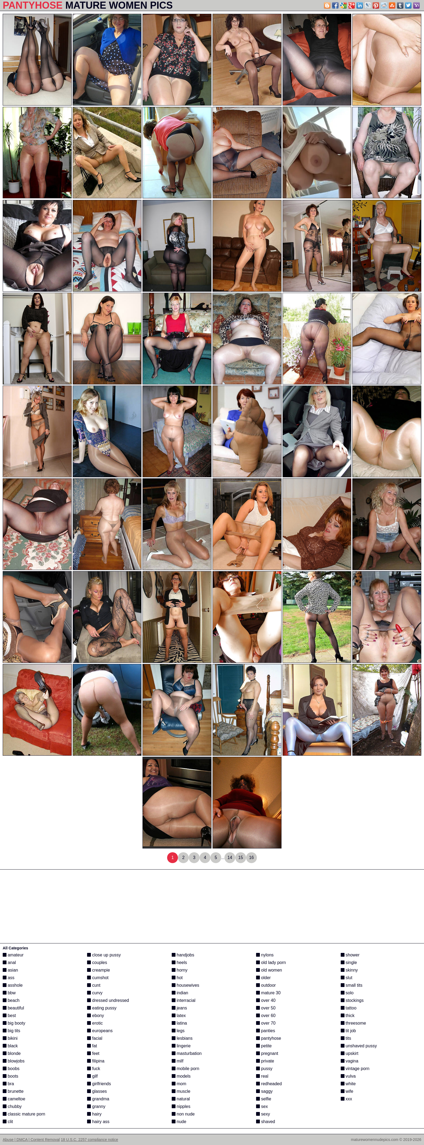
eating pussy (101, 1008)
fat (92, 1046)
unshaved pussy (359, 1046)
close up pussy (104, 955)
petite (264, 1046)
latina (179, 1023)
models (181, 1076)
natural (181, 1099)
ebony (95, 1015)
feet (93, 1053)
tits (346, 1038)
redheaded (269, 1083)
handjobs (183, 955)
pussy (264, 1068)
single (349, 962)
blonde (12, 1053)
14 (229, 857)
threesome (353, 1023)
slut (346, 977)
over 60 (266, 1015)
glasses (97, 1091)
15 (240, 857)
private (265, 1061)
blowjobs (14, 1061)
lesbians (182, 1038)
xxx (346, 1099)
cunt (93, 985)
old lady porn (271, 962)
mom (179, 1083)
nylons (265, 955)
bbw (9, 993)
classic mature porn (24, 1114)
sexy (263, 1114)
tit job (348, 1030)
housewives (185, 985)
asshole (13, 985)
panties (265, 1030)
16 (251, 857)
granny (96, 1106)
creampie (98, 970)
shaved (265, 1121)
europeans (99, 1030)
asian (10, 970)
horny (179, 970)
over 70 (266, 1023)
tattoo (348, 1008)
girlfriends (99, 1083)
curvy (94, 993)
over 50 (266, 1008)
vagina (350, 1061)
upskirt (350, 1053)
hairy (94, 1114)
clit (8, 1121)
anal (9, 962)
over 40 (266, 1000)
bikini (10, 1038)
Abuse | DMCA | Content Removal (31, 1139)
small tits (352, 985)
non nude (183, 1114)
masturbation (187, 1053)
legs (178, 1030)
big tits (11, 1030)
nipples (181, 1106)
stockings (352, 1000)
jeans (179, 1008)
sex (262, 1106)
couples (97, 962)
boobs (11, 1068)
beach (11, 1000)
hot (177, 977)
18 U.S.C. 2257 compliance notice (89, 1139)
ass (8, 977)
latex (179, 1015)
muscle (181, 1091)
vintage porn (355, 1068)
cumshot (97, 977)
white (348, 1083)
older (263, 977)
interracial (184, 1000)
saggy (264, 1091)
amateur (13, 955)
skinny (349, 970)
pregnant (267, 1053)
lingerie (181, 1046)
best (9, 1015)
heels (179, 962)
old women (269, 970)
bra (8, 1083)
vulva (348, 1076)
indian (180, 993)
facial (94, 1038)
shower (350, 955)
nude (179, 1121)
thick (348, 1015)
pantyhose (268, 1038)
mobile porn (185, 1068)
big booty (14, 1023)
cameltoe (14, 1099)
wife (347, 1091)
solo (347, 993)
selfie (263, 1099)
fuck (93, 1068)
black (10, 1046)
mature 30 (268, 993)
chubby (12, 1106)
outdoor (266, 985)
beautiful (13, 1008)
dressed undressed (108, 1000)
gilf (92, 1076)
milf (177, 1061)
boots (10, 1076)
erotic (95, 1023)
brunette (13, 1091)
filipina (95, 1061)
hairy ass (98, 1121)
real (262, 1076)
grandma (98, 1099)
